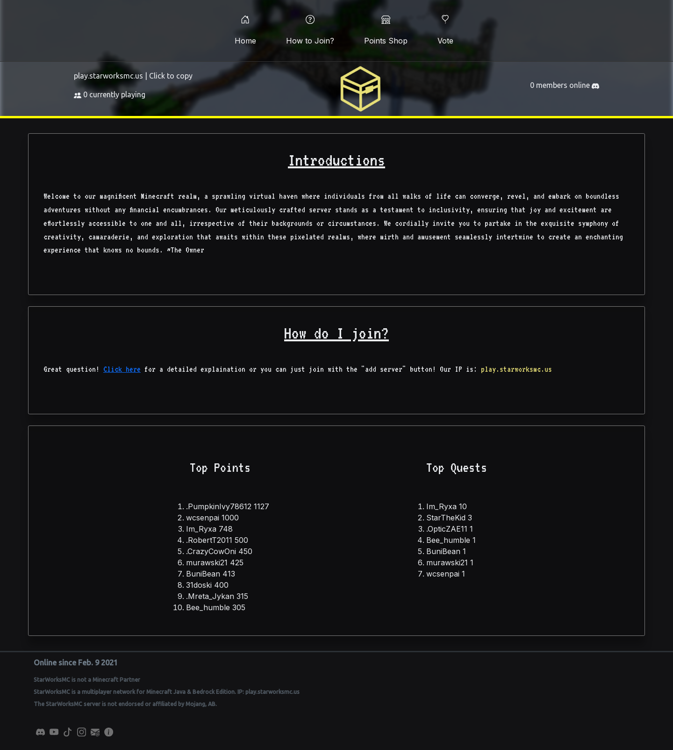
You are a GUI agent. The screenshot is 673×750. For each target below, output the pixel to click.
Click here (122, 369)
